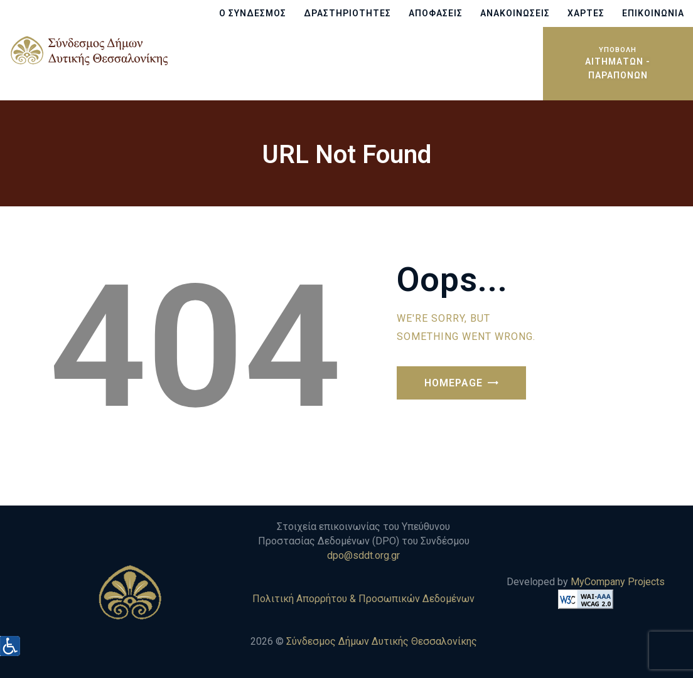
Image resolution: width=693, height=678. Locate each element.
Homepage (453, 383)
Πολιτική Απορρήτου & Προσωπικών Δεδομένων (363, 599)
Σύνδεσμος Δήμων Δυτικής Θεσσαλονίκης (381, 641)
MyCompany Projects (618, 582)
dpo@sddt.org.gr (363, 555)
